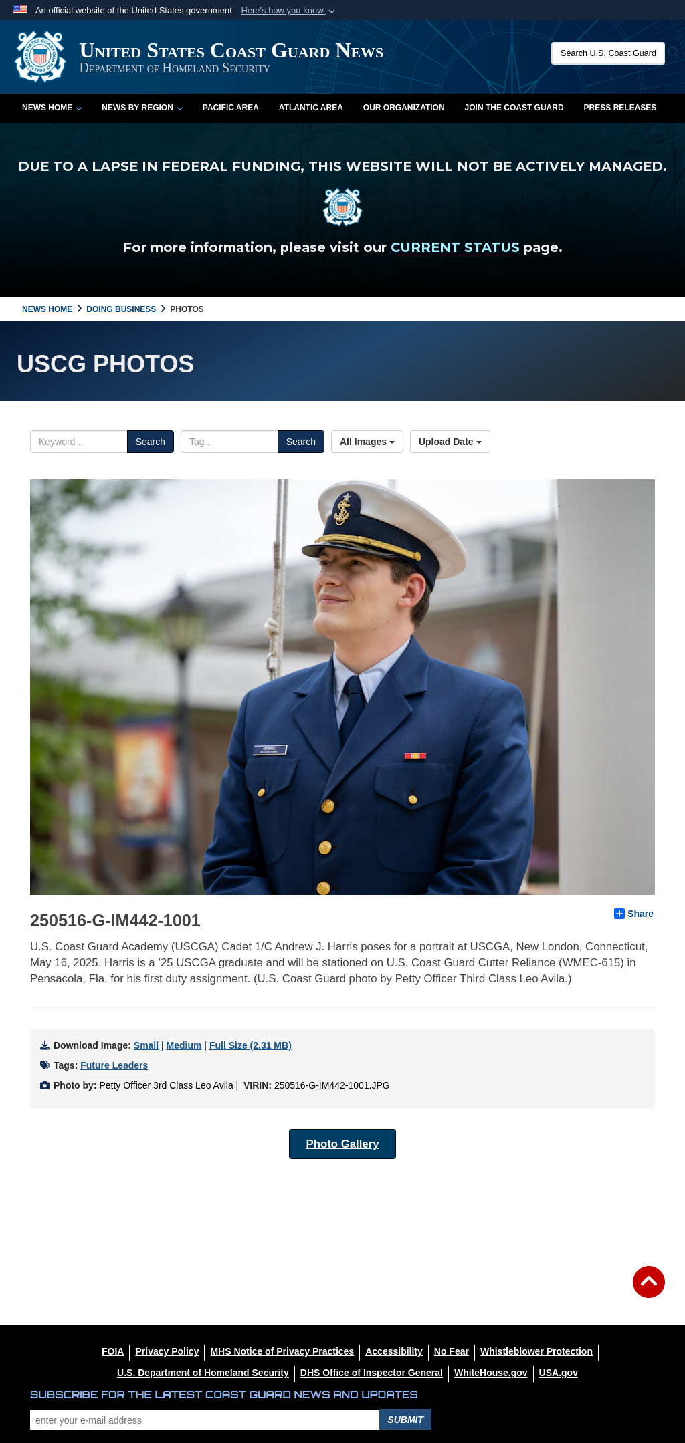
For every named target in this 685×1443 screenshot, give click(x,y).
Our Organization (404, 107)
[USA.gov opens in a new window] (558, 1372)
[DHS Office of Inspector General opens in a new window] (371, 1372)
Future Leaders (114, 1065)
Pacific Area (231, 107)
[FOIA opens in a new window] (113, 1351)
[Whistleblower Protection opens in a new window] (536, 1351)
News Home (52, 107)
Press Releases (620, 107)
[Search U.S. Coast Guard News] (608, 53)
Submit (405, 1419)
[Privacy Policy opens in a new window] (167, 1351)
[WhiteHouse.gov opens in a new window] (491, 1372)
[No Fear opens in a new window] (451, 1351)
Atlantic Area (311, 107)
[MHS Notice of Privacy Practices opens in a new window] (282, 1351)
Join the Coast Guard (514, 107)
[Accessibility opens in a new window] (394, 1351)
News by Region (142, 107)
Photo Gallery (342, 1144)
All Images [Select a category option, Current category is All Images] (367, 441)
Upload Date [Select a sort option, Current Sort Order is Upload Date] (450, 441)
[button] (289, 10)
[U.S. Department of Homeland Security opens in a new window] (203, 1372)
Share (634, 913)
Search (150, 441)
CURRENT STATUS (455, 247)
